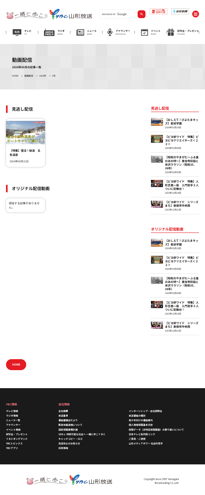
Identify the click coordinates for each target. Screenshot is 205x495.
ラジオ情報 (12, 415)
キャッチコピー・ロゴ (70, 438)
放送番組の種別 (137, 415)
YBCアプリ (12, 448)
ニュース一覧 (13, 420)
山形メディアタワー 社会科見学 (146, 443)
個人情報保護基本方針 (141, 424)
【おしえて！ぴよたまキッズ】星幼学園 (181, 121)
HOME (16, 364)
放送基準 (63, 415)
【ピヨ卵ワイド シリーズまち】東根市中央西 (181, 203)
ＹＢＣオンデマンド (17, 438)
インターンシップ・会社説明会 (145, 411)
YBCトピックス (14, 443)
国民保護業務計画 (68, 429)
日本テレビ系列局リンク (142, 434)
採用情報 (63, 448)
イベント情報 (13, 429)
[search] (117, 14)
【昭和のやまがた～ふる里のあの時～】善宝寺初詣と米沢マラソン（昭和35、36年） (182, 162)
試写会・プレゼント (17, 434)
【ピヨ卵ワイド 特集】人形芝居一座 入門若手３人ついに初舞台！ (182, 184)
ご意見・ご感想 (137, 438)
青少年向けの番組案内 (141, 420)
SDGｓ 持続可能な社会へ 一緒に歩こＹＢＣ (82, 434)
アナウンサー (13, 424)
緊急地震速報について (70, 424)
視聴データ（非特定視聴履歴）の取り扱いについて (156, 429)
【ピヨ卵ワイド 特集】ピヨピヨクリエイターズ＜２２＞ (182, 140)
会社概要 (63, 411)
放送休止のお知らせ (69, 443)
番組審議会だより (68, 420)
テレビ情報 (12, 411)
